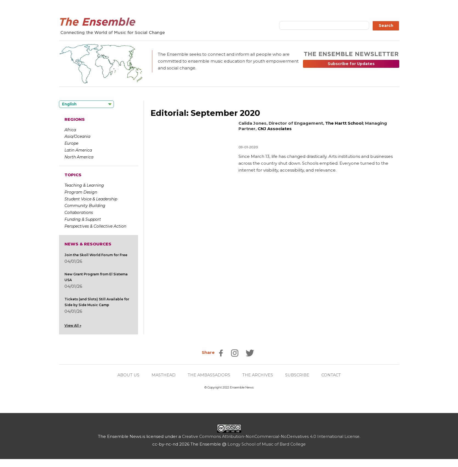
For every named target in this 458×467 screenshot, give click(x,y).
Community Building (84, 205)
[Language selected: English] (86, 104)
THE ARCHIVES (258, 375)
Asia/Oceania (77, 136)
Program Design (80, 192)
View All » (72, 325)
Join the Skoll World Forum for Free (95, 255)
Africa (70, 129)
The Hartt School (344, 123)
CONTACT (334, 375)
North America (78, 157)
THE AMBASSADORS (208, 375)
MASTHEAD (161, 375)
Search (386, 25)
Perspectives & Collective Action (95, 226)
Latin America (78, 150)
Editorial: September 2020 (206, 113)
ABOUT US (125, 375)
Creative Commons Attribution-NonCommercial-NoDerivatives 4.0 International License (271, 436)
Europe (71, 143)
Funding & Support (82, 219)
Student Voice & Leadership (90, 199)
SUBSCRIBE (298, 375)
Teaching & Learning (84, 185)
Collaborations (78, 212)
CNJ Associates (275, 128)
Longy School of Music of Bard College (266, 444)
